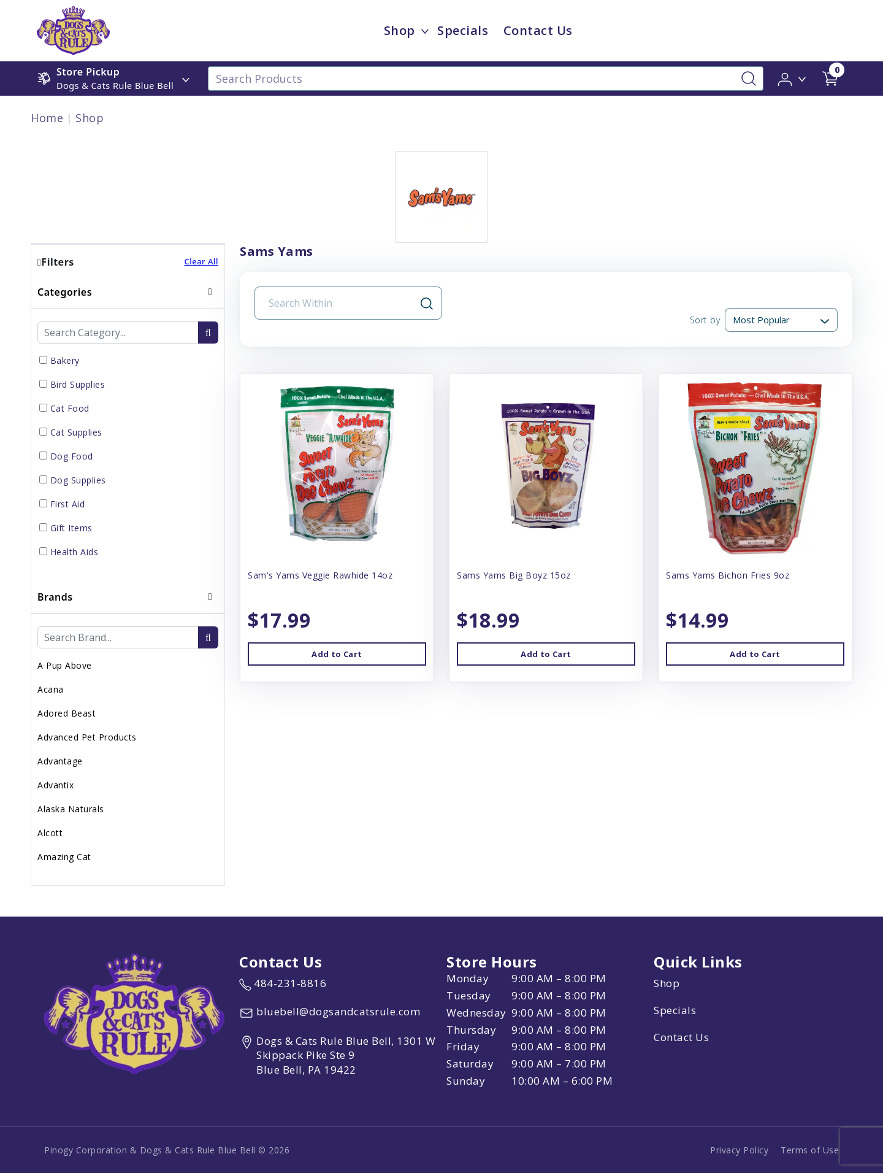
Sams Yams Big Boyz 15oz (514, 575)
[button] (792, 78)
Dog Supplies (78, 480)
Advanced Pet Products (87, 737)
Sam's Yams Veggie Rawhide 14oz (320, 575)
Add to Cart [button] (337, 654)
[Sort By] (781, 319)
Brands (55, 597)
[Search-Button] (748, 78)
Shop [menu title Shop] (399, 30)
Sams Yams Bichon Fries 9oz (727, 575)
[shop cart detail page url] (830, 78)
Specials (675, 1010)
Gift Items (71, 528)
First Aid (67, 504)
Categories (64, 292)
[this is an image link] (134, 1012)
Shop (89, 117)
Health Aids (74, 552)
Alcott (50, 833)
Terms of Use (810, 1150)
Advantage (60, 761)
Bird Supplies (77, 384)
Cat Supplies (76, 432)
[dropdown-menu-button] (425, 30)
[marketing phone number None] (282, 983)
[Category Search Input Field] (118, 332)
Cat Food (70, 408)
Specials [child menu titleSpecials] (462, 30)
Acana (50, 689)
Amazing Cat (64, 857)
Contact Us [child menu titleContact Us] (538, 30)
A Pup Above (64, 665)
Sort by (705, 320)
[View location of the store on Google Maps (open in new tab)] (340, 1055)
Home (47, 117)
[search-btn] (208, 332)
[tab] (127, 427)
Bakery (65, 360)
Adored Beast (66, 713)
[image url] (73, 29)
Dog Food (71, 456)
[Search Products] (485, 78)
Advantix (55, 785)
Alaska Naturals (70, 809)
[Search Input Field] (340, 303)
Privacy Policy (739, 1150)
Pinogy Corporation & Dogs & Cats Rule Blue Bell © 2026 (166, 1150)
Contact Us (681, 1037)
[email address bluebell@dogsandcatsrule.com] (329, 1012)
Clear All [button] (201, 261)
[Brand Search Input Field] (118, 637)
